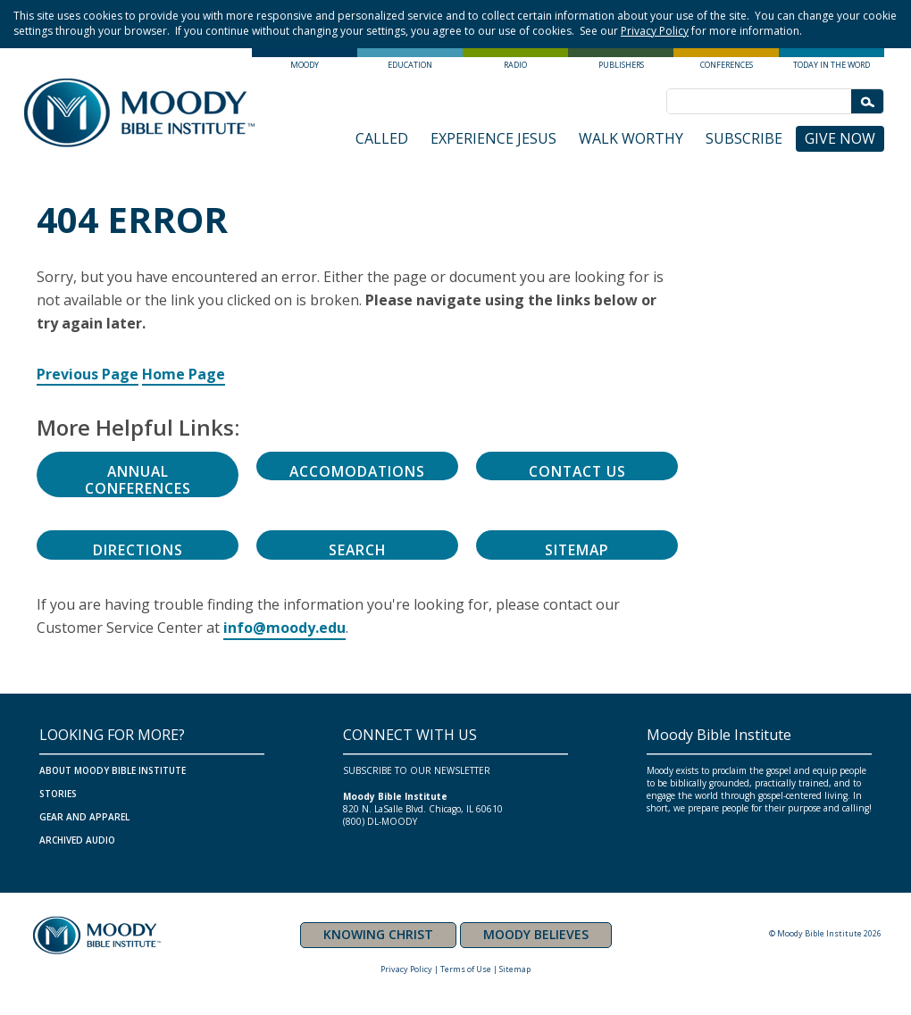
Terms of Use (465, 969)
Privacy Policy (655, 30)
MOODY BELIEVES (536, 934)
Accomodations (357, 471)
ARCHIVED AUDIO (77, 840)
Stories (58, 793)
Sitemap (577, 550)
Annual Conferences (138, 480)
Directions (137, 550)
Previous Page (87, 374)
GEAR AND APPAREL (84, 817)
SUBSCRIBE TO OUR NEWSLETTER (416, 770)
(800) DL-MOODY (380, 821)
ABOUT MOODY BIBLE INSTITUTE (112, 770)
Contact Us (577, 471)
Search (357, 550)
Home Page (183, 374)
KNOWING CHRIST (378, 934)
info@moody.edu (284, 627)
